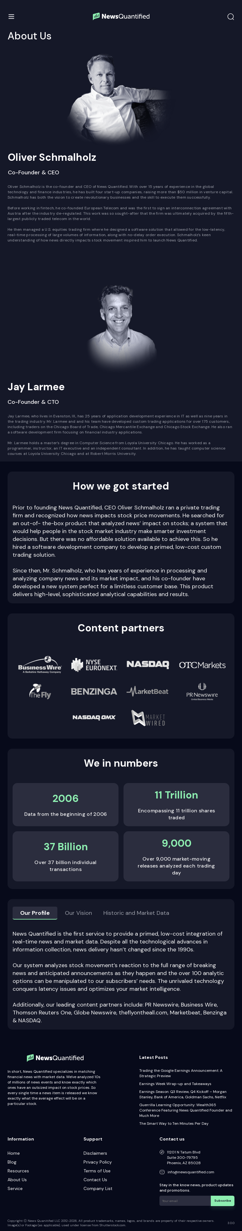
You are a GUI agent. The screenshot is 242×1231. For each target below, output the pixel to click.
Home (14, 1153)
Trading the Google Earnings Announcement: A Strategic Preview (180, 1073)
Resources (18, 1171)
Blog (12, 1162)
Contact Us (95, 1179)
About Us (17, 1179)
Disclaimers (95, 1153)
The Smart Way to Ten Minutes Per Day (174, 1123)
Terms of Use (97, 1171)
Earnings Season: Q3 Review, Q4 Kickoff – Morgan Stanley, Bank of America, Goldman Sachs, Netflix (183, 1094)
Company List (98, 1188)
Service (15, 1188)
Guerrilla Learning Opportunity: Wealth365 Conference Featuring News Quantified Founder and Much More (185, 1110)
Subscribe (223, 1201)
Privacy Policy (98, 1162)
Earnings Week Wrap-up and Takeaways (175, 1083)
